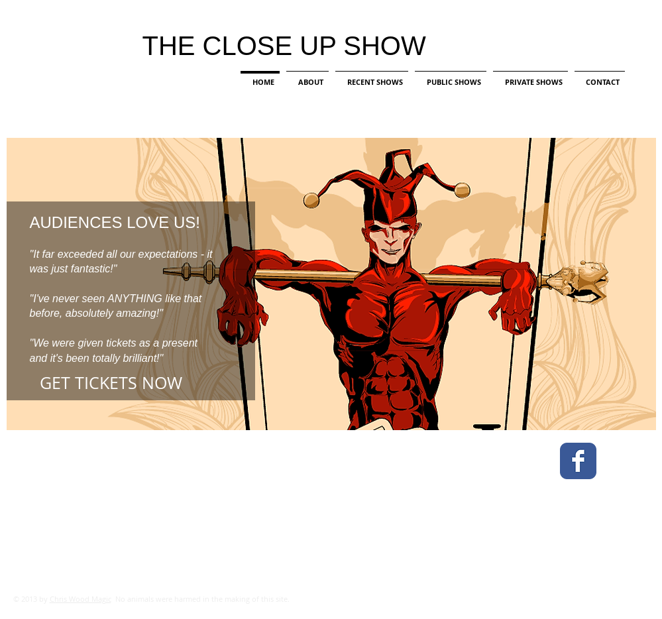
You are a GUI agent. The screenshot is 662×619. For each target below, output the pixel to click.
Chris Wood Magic (80, 599)
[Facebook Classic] (578, 461)
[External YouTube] (342, 518)
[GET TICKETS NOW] (135, 383)
